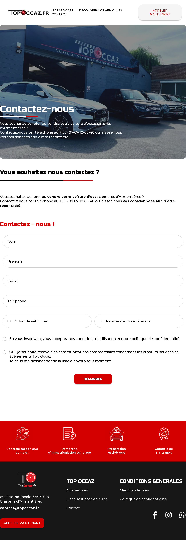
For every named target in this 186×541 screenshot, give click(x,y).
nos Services (62, 10)
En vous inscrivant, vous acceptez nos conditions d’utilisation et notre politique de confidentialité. (94, 339)
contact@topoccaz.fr (19, 508)
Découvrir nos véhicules (100, 10)
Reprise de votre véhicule (128, 321)
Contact (59, 14)
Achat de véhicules (31, 321)
